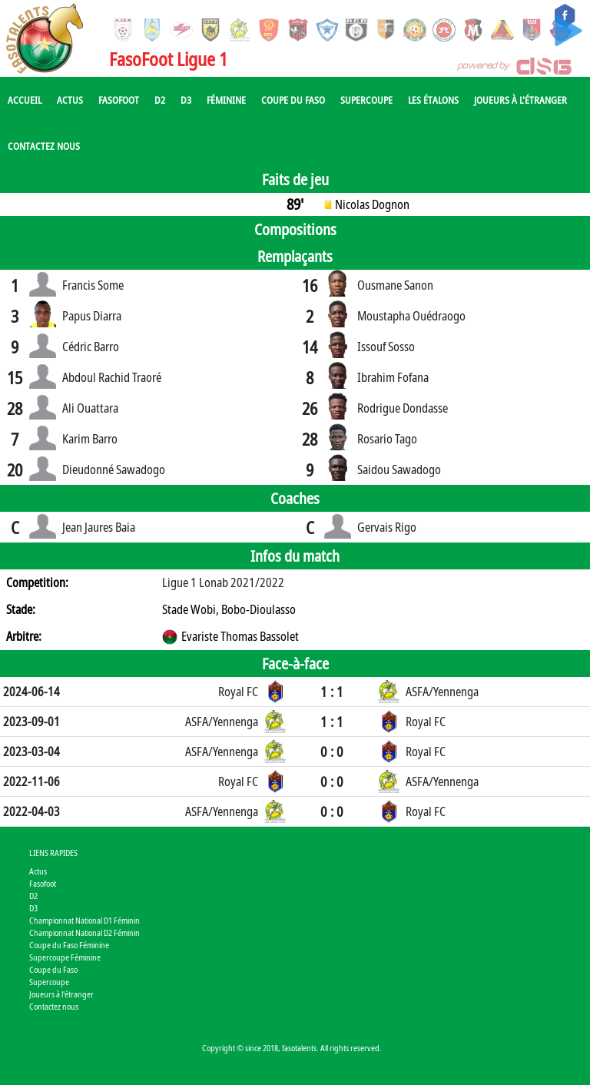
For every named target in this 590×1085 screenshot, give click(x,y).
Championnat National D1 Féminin (84, 920)
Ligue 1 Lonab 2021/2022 (223, 582)
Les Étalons (433, 100)
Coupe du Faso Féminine (69, 945)
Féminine (226, 100)
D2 (159, 100)
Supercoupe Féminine (65, 957)
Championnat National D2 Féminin (84, 932)
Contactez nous (44, 146)
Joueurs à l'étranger (520, 100)
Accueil (24, 100)
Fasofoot (118, 100)
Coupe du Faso (293, 100)
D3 (186, 100)
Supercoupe (366, 100)
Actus (70, 100)
